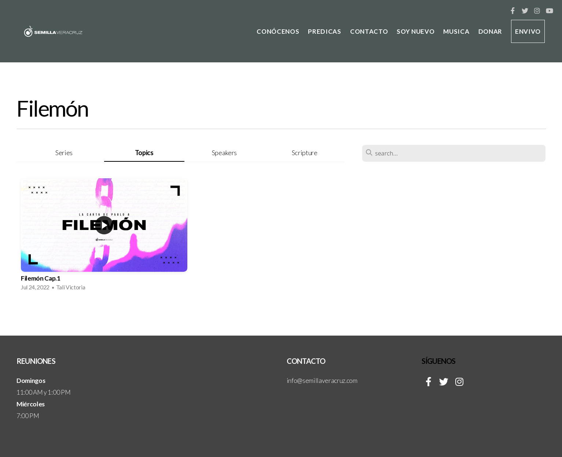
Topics (144, 153)
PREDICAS (324, 31)
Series (64, 153)
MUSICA (456, 31)
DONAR (490, 31)
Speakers (224, 153)
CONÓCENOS (278, 31)
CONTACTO (369, 31)
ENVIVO (528, 31)
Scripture (304, 153)
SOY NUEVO (415, 31)
